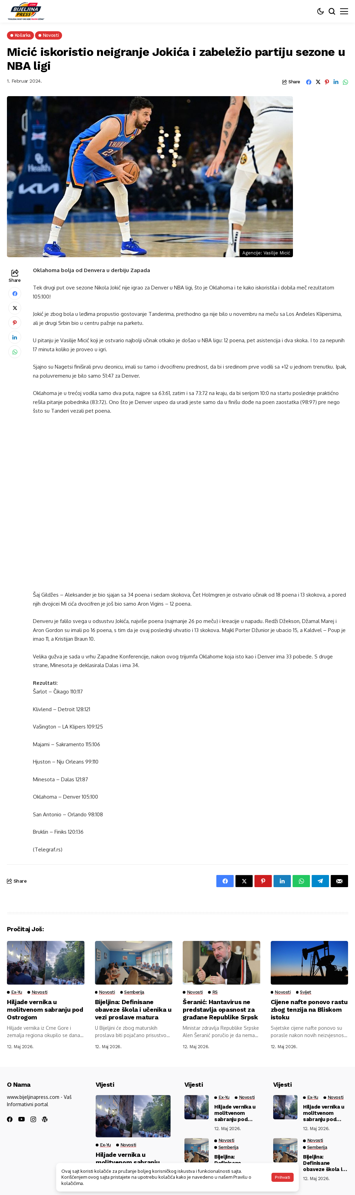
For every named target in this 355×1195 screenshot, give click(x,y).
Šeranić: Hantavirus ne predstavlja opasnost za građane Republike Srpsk (220, 1009)
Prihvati (282, 1177)
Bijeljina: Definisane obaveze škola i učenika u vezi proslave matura (133, 1009)
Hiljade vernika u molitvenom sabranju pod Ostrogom (45, 1009)
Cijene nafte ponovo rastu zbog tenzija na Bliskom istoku (302, 1009)
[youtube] (21, 1119)
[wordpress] (44, 1119)
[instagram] (33, 1119)
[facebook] (9, 1119)
